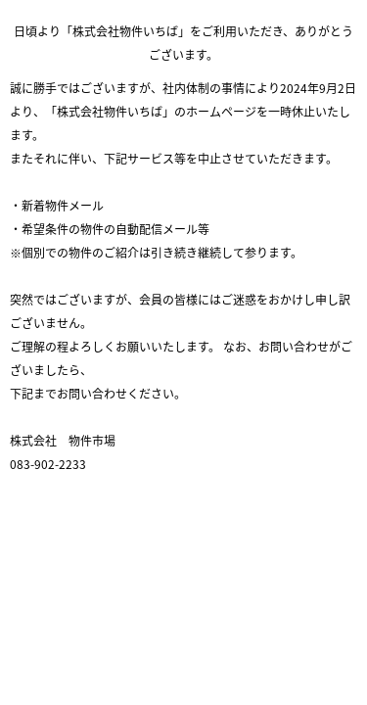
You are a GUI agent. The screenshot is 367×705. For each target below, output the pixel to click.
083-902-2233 (48, 464)
